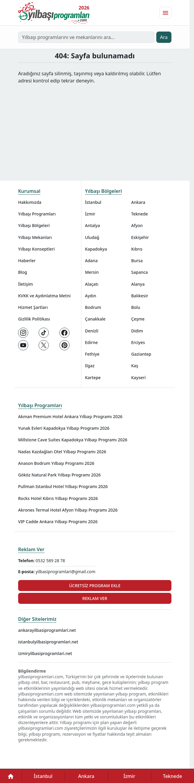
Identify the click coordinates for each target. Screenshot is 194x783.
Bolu (135, 307)
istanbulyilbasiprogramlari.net (48, 642)
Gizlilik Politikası (34, 319)
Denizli (91, 331)
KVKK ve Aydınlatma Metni (44, 295)
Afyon (137, 225)
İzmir (90, 214)
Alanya (138, 284)
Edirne (91, 342)
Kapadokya (96, 249)
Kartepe (93, 377)
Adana (91, 260)
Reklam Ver (31, 549)
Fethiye (92, 354)
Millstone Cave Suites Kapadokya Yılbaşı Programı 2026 (72, 440)
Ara (164, 37)
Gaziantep (141, 354)
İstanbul (93, 202)
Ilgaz (89, 365)
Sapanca (139, 272)
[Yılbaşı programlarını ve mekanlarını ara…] (86, 37)
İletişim (25, 284)
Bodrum (93, 307)
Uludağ (92, 237)
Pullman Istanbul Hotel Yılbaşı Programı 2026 (63, 486)
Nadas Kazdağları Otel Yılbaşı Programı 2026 (62, 451)
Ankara (138, 202)
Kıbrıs (137, 249)
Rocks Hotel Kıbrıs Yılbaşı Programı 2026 (58, 498)
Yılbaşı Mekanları (35, 237)
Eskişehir (140, 237)
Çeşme (138, 319)
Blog (22, 272)
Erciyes (138, 342)
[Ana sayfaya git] (53, 13)
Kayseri (138, 377)
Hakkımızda (29, 202)
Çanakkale (95, 319)
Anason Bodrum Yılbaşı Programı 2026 (56, 463)
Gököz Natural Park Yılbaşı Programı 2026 (59, 475)
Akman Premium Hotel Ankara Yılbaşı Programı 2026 (70, 416)
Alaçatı (91, 284)
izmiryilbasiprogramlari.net (45, 653)
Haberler (27, 260)
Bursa (137, 260)
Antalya (92, 225)
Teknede (139, 214)
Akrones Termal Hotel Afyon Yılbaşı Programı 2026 (68, 510)
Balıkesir (139, 295)
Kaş (134, 365)
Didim (137, 331)
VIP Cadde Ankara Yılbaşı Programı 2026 (57, 521)
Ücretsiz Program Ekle (94, 585)
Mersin (92, 272)
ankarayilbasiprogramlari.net (47, 630)
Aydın (90, 295)
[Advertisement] (97, 129)
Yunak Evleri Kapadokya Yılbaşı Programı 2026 (63, 428)
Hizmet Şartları (33, 307)
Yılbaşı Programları (37, 214)
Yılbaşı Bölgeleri (34, 225)
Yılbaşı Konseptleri (36, 249)
